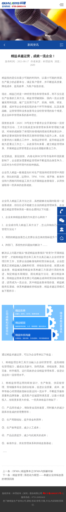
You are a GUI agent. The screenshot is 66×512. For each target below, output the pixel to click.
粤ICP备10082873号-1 (53, 493)
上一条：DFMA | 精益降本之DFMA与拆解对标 (28, 471)
